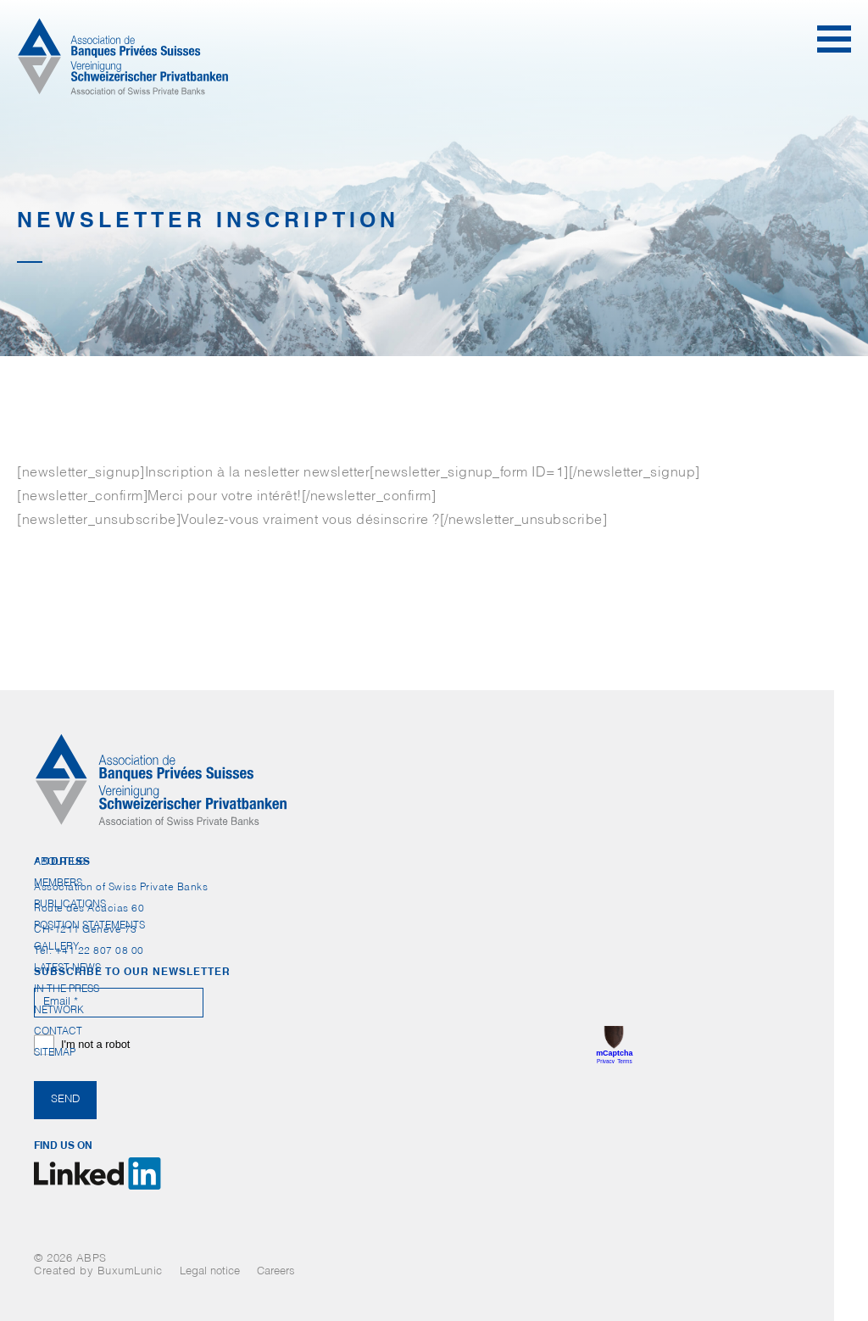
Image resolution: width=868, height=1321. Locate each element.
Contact (58, 1032)
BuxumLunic (130, 1272)
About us (59, 862)
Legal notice (210, 1272)
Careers (276, 1272)
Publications (70, 905)
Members (58, 883)
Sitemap (54, 1053)
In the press (66, 989)
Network (59, 1011)
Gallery (56, 947)
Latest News (67, 968)
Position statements (89, 926)
